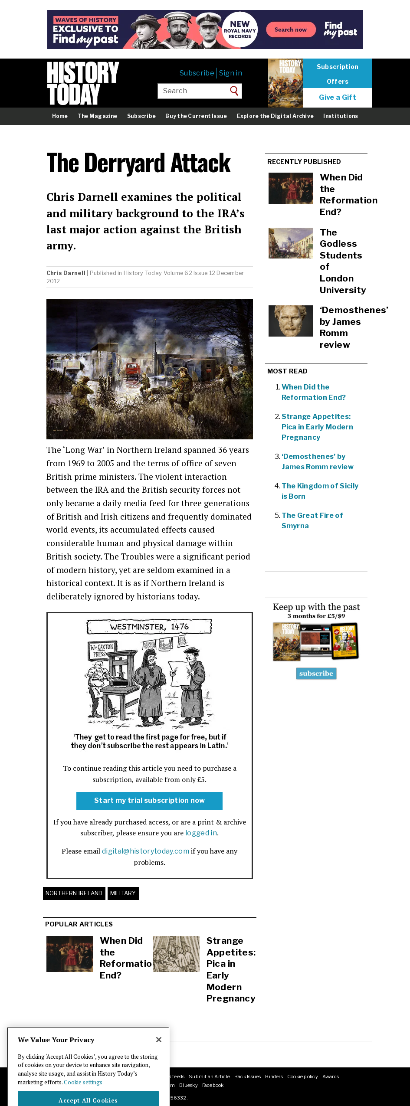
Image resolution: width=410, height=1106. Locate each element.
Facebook (213, 1085)
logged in (201, 833)
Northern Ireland (74, 893)
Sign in (230, 73)
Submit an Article (209, 1076)
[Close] (158, 1052)
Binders (274, 1076)
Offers (338, 81)
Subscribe (197, 73)
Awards (330, 1076)
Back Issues (247, 1076)
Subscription (337, 66)
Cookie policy (302, 1076)
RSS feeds (172, 1076)
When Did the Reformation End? (129, 958)
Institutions (340, 116)
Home (60, 116)
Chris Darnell (65, 273)
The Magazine (98, 116)
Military (123, 893)
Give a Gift (337, 97)
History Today (143, 273)
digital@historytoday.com (145, 851)
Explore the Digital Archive (275, 116)
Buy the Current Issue (196, 116)
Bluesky (188, 1085)
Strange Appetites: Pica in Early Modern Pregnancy (317, 427)
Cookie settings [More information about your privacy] (83, 1095)
